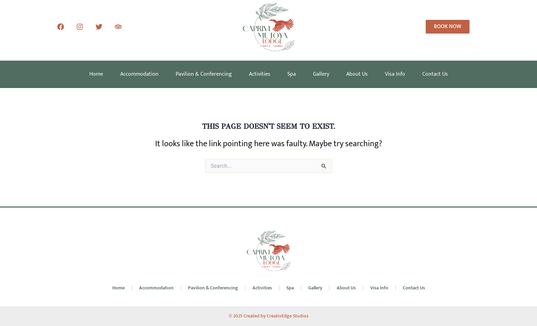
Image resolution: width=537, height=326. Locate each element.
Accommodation (139, 74)
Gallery (321, 74)
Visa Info (395, 74)
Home (96, 74)
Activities (259, 74)
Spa (291, 74)
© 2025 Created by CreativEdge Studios (269, 316)
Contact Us (435, 74)
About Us (357, 74)
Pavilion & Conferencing (204, 74)
